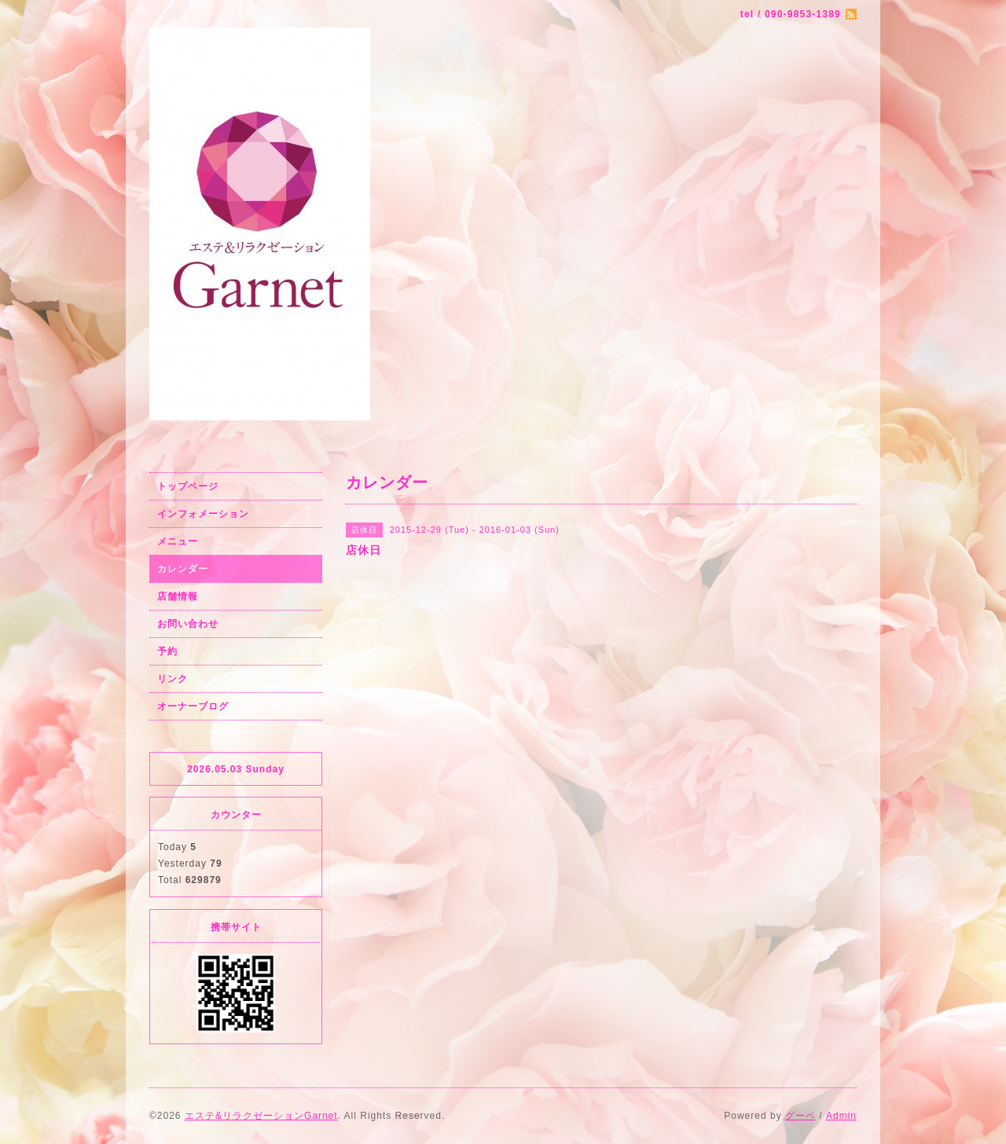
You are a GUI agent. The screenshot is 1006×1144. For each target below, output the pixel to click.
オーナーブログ (193, 706)
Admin (841, 1115)
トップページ (187, 486)
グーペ (800, 1115)
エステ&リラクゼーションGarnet (261, 1115)
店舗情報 (177, 596)
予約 (167, 651)
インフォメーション (203, 513)
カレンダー (182, 568)
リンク (172, 678)
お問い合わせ (187, 623)
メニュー (177, 541)
